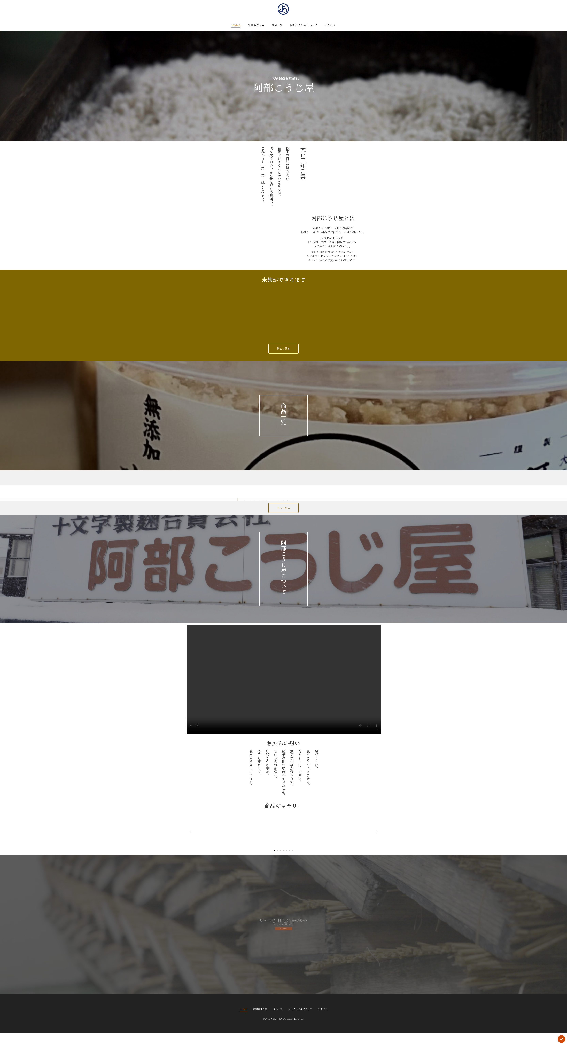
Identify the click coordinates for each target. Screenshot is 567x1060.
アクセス (330, 25)
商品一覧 (277, 25)
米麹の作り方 (256, 25)
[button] (190, 832)
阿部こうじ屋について (303, 25)
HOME (236, 25)
